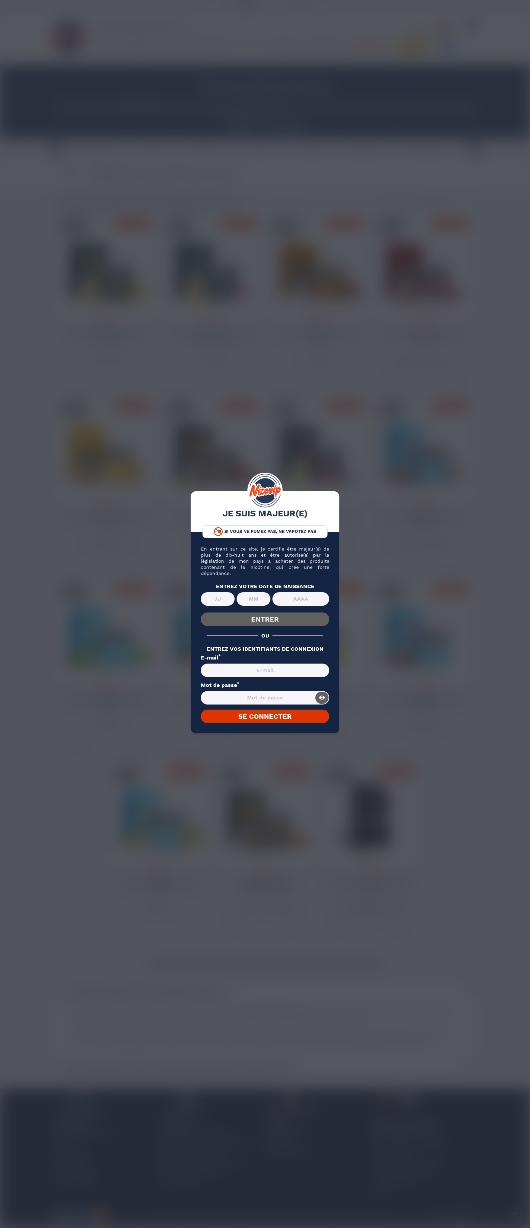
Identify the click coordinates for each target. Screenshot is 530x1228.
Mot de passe (220, 685)
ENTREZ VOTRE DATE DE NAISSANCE (265, 586)
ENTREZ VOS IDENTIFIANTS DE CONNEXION (265, 649)
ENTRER (265, 619)
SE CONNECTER (265, 716)
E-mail (211, 658)
